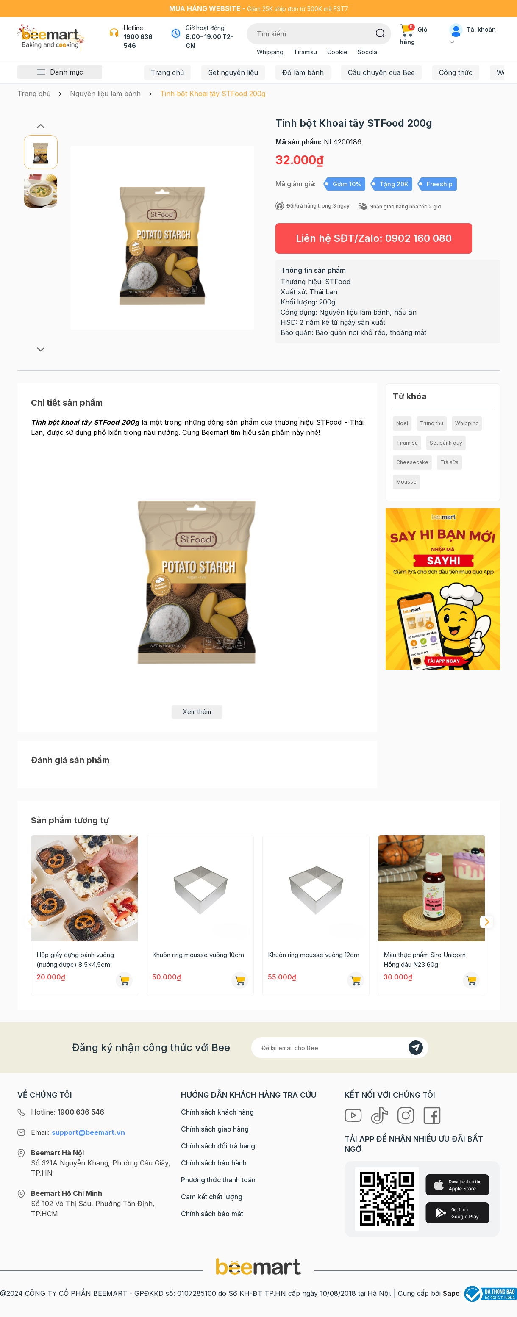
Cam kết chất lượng (211, 1196)
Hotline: (67, 1112)
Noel (402, 423)
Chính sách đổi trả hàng (218, 1146)
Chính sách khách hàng (217, 1112)
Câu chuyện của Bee (381, 72)
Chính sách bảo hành (214, 1163)
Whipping (270, 51)
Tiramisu (305, 51)
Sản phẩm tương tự (70, 820)
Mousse (406, 482)
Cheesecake (412, 462)
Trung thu (431, 423)
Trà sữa (449, 462)
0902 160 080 (418, 238)
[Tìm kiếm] (380, 33)
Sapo (451, 1293)
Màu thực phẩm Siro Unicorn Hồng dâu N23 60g (425, 959)
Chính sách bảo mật (212, 1213)
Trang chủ (167, 72)
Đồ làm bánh (303, 72)
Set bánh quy (446, 443)
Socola (367, 51)
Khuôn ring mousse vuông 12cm (313, 955)
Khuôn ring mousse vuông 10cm (198, 955)
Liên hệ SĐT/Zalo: (374, 238)
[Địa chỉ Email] (339, 1047)
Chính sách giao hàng (215, 1129)
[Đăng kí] (415, 1047)
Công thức (456, 72)
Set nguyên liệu (233, 72)
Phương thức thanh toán (218, 1180)
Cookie (337, 51)
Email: (78, 1132)
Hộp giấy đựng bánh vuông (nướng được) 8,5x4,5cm (75, 959)
